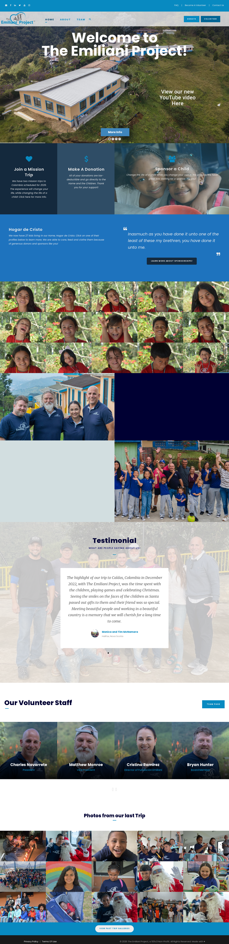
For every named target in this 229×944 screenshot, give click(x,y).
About (65, 19)
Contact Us (218, 5)
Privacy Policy (31, 941)
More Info (115, 132)
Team (81, 19)
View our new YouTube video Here (177, 97)
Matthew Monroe (86, 764)
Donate (191, 19)
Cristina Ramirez (143, 764)
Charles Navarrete (28, 764)
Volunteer (210, 19)
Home (49, 19)
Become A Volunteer (195, 5)
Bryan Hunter (200, 764)
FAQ (176, 5)
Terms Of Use (49, 941)
